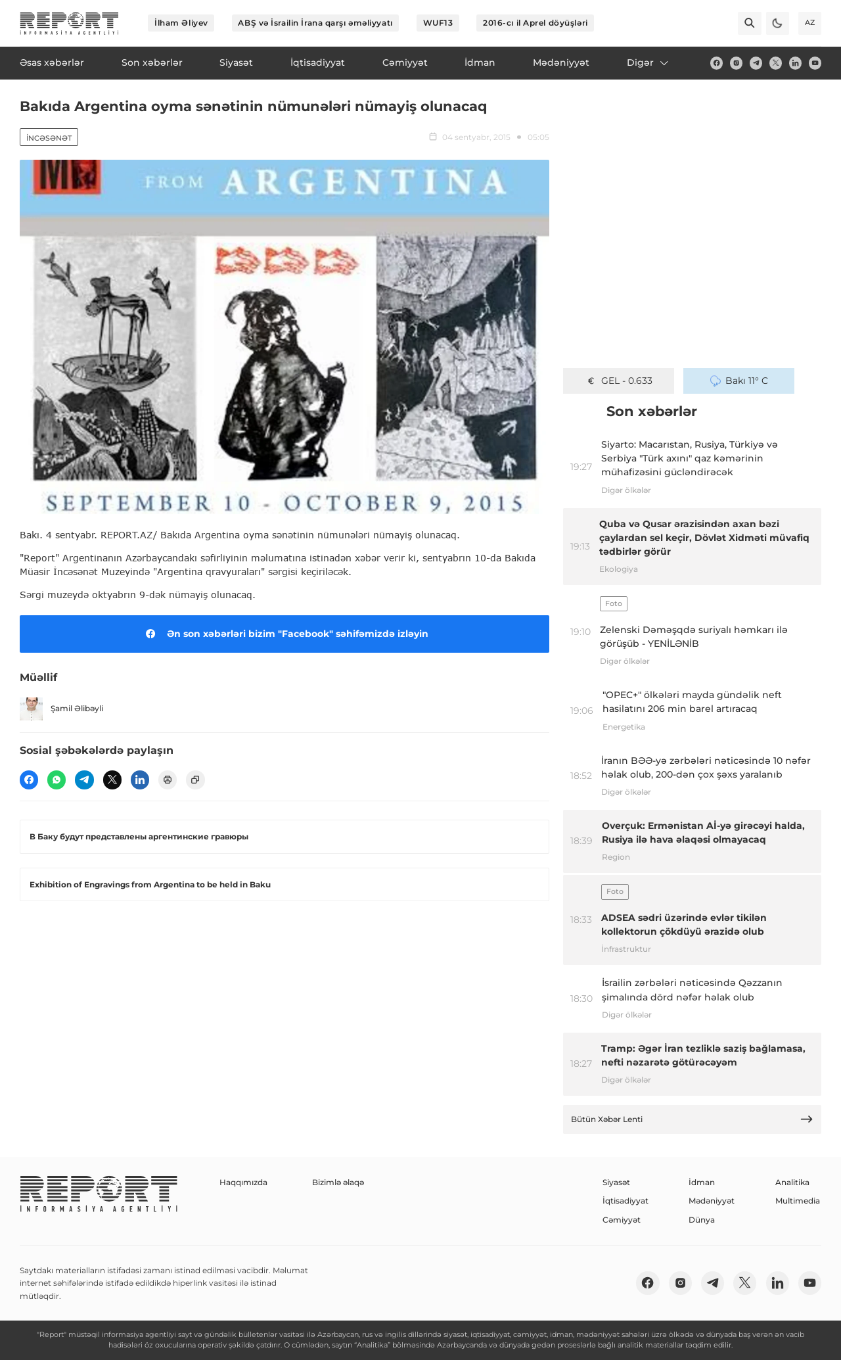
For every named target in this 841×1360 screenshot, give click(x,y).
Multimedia (797, 1201)
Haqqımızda (243, 1182)
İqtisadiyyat (625, 1201)
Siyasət (616, 1182)
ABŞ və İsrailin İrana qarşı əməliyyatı (315, 23)
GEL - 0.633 (618, 381)
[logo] (69, 23)
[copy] (195, 779)
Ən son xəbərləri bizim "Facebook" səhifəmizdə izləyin (284, 633)
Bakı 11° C (739, 381)
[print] (167, 779)
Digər (648, 62)
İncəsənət (49, 138)
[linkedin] (795, 63)
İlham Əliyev (181, 23)
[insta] (736, 63)
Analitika (792, 1182)
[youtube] (815, 63)
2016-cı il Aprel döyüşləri (535, 23)
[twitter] (775, 63)
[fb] (716, 63)
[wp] (56, 779)
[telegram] (756, 63)
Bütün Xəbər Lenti (692, 1119)
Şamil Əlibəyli (61, 708)
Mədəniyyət (712, 1201)
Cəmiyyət (621, 1220)
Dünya (702, 1220)
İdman (702, 1182)
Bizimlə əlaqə (338, 1182)
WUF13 (438, 23)
